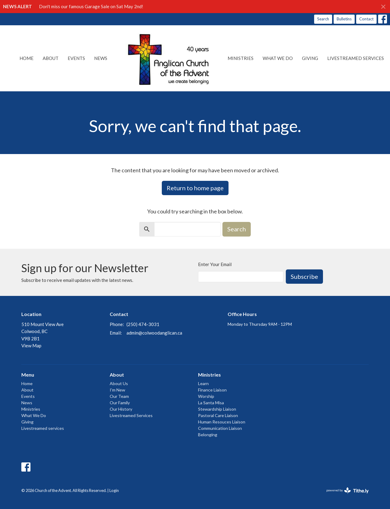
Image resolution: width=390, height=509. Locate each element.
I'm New (117, 389)
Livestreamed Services (131, 415)
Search (323, 18)
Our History (121, 409)
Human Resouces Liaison (221, 421)
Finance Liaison (212, 389)
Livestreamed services (355, 58)
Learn (203, 383)
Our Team (119, 396)
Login (114, 490)
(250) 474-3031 (142, 324)
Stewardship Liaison (217, 409)
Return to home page (195, 187)
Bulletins (344, 18)
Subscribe (304, 276)
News (100, 58)
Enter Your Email (215, 264)
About (50, 58)
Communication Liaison (220, 428)
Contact (366, 18)
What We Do (278, 58)
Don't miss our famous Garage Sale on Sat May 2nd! (91, 6)
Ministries (241, 58)
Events (76, 58)
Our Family (120, 402)
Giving (310, 58)
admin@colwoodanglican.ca (154, 332)
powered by (347, 490)
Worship (206, 396)
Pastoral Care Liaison (218, 415)
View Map (31, 345)
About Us (119, 383)
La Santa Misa (211, 402)
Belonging (207, 434)
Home (27, 58)
